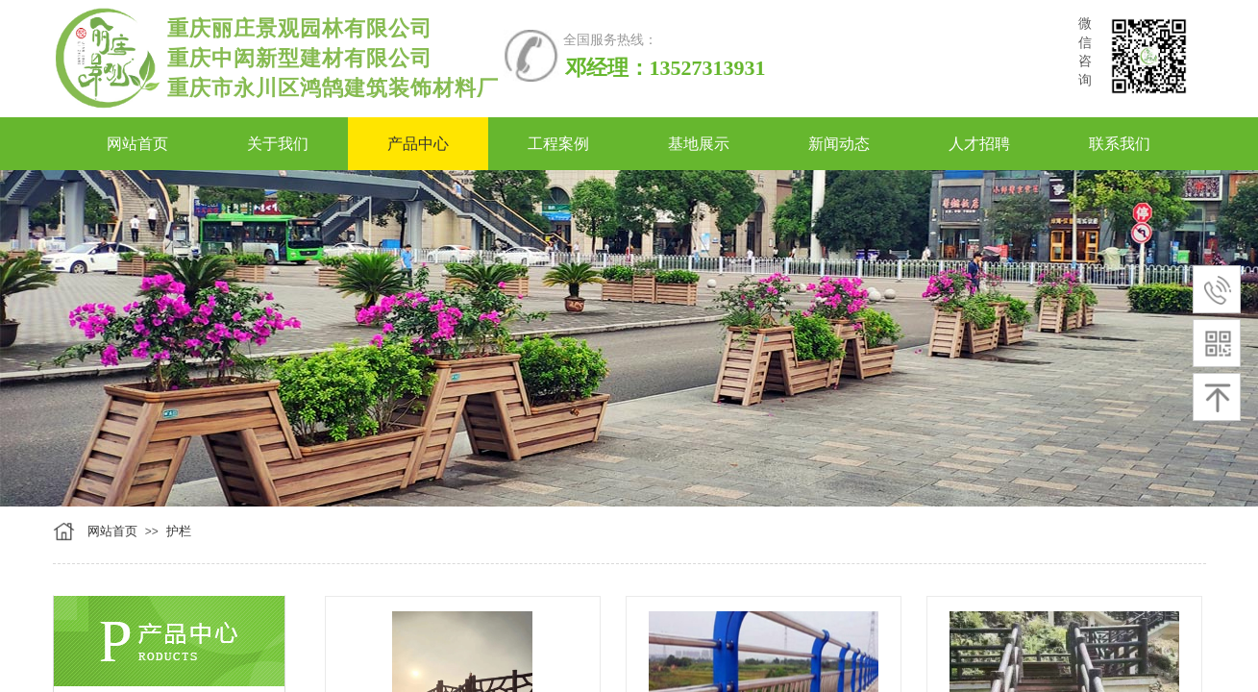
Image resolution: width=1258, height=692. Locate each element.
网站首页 (112, 531)
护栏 (178, 531)
